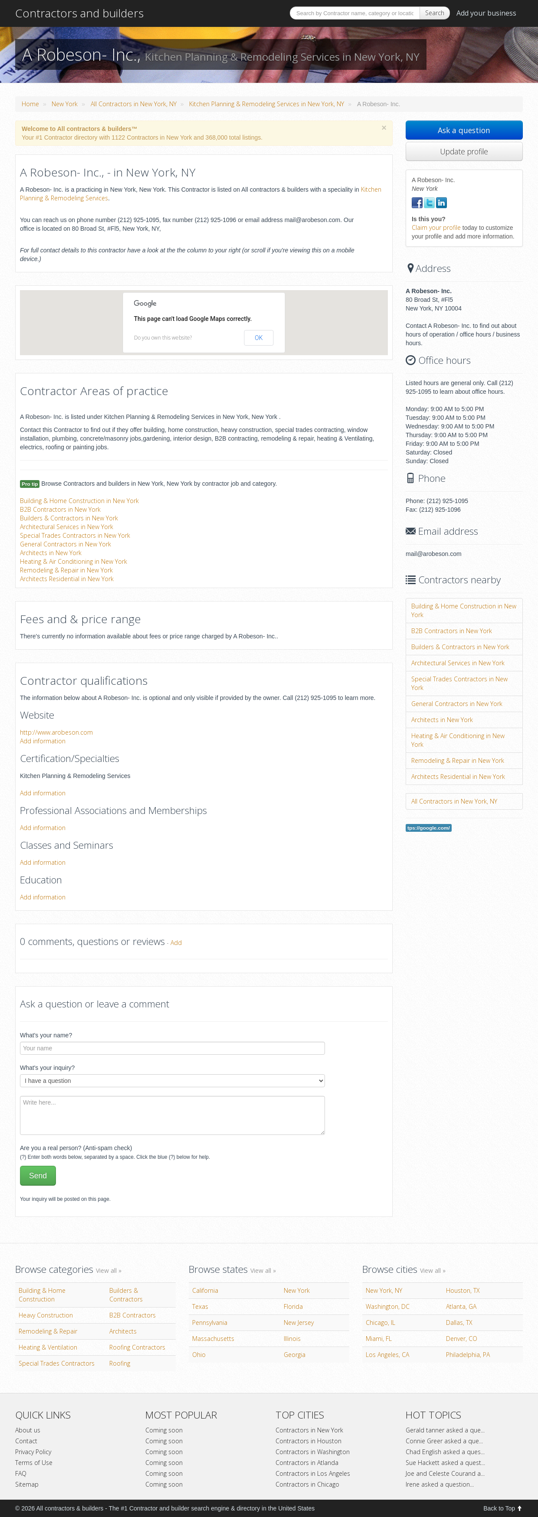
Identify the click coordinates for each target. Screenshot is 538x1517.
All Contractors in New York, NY (134, 104)
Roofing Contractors (137, 1347)
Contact (26, 1441)
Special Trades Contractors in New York (75, 535)
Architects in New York (51, 553)
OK (258, 337)
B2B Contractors (132, 1315)
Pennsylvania (209, 1322)
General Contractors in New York (65, 544)
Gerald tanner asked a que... (445, 1430)
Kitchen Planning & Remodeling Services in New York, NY (266, 104)
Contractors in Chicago (307, 1484)
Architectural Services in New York (66, 527)
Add (176, 942)
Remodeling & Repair (48, 1331)
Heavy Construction (46, 1315)
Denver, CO (461, 1338)
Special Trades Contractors (57, 1363)
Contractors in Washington (313, 1452)
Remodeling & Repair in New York (66, 570)
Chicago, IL (380, 1322)
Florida (293, 1306)
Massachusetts (213, 1338)
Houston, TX (463, 1290)
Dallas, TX (459, 1322)
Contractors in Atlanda (307, 1462)
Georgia (294, 1354)
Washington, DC (388, 1306)
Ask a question (464, 130)
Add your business (486, 13)
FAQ (20, 1473)
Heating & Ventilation (48, 1347)
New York (65, 104)
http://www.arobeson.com (56, 732)
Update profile (464, 151)
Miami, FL (379, 1338)
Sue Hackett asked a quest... (445, 1462)
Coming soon (164, 1430)
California (205, 1290)
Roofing (119, 1363)
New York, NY (384, 1290)
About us (27, 1430)
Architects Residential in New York (67, 579)
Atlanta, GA (461, 1306)
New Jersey (299, 1322)
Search (434, 13)
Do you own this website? (163, 337)
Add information (43, 741)
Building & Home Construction (42, 1294)
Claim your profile (436, 227)
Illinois (292, 1338)
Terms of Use (33, 1462)
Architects (123, 1331)
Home (30, 104)
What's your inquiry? (47, 1067)
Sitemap (27, 1484)
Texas (200, 1306)
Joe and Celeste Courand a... (445, 1473)
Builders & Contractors (126, 1294)
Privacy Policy (33, 1452)
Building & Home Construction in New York (79, 501)
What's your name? (46, 1035)
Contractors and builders (79, 13)
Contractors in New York (309, 1430)
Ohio (199, 1354)
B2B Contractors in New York (60, 509)
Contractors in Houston (308, 1441)
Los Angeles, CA (387, 1354)
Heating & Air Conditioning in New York (73, 561)
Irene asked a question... (440, 1484)
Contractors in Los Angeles (313, 1473)
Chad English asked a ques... (445, 1452)
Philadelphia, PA (468, 1354)
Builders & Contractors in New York (69, 518)
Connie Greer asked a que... (444, 1441)
